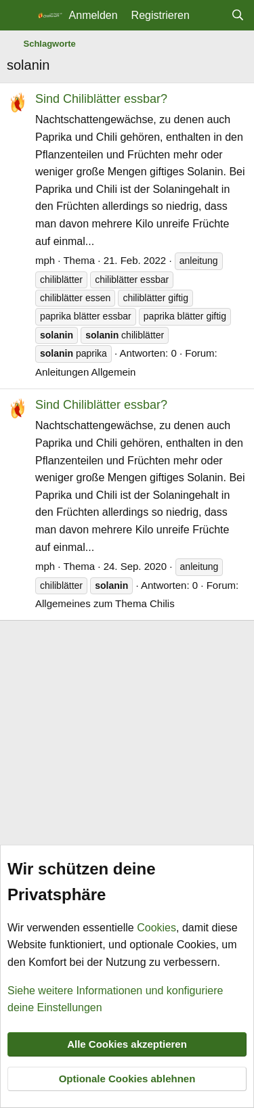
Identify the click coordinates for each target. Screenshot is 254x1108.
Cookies (156, 927)
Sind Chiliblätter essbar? (101, 99)
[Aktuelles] (210, 15)
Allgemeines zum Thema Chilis (105, 603)
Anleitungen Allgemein (85, 372)
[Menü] (19, 15)
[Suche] (237, 15)
